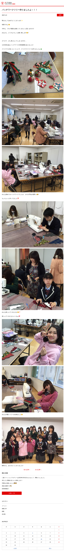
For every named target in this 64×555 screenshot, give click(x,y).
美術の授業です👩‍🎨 (7, 486)
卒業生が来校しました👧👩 (9, 483)
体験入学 (4, 508)
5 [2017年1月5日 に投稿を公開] (32, 533)
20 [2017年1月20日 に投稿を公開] (41, 539)
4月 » (50, 548)
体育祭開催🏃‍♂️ (5, 488)
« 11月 (15, 548)
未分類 (3, 514)
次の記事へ (38, 469)
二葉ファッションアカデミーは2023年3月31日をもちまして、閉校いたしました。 (24, 477)
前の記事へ (27, 469)
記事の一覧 (12, 493)
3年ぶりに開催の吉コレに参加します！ (12, 480)
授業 (60, 15)
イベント (4, 506)
